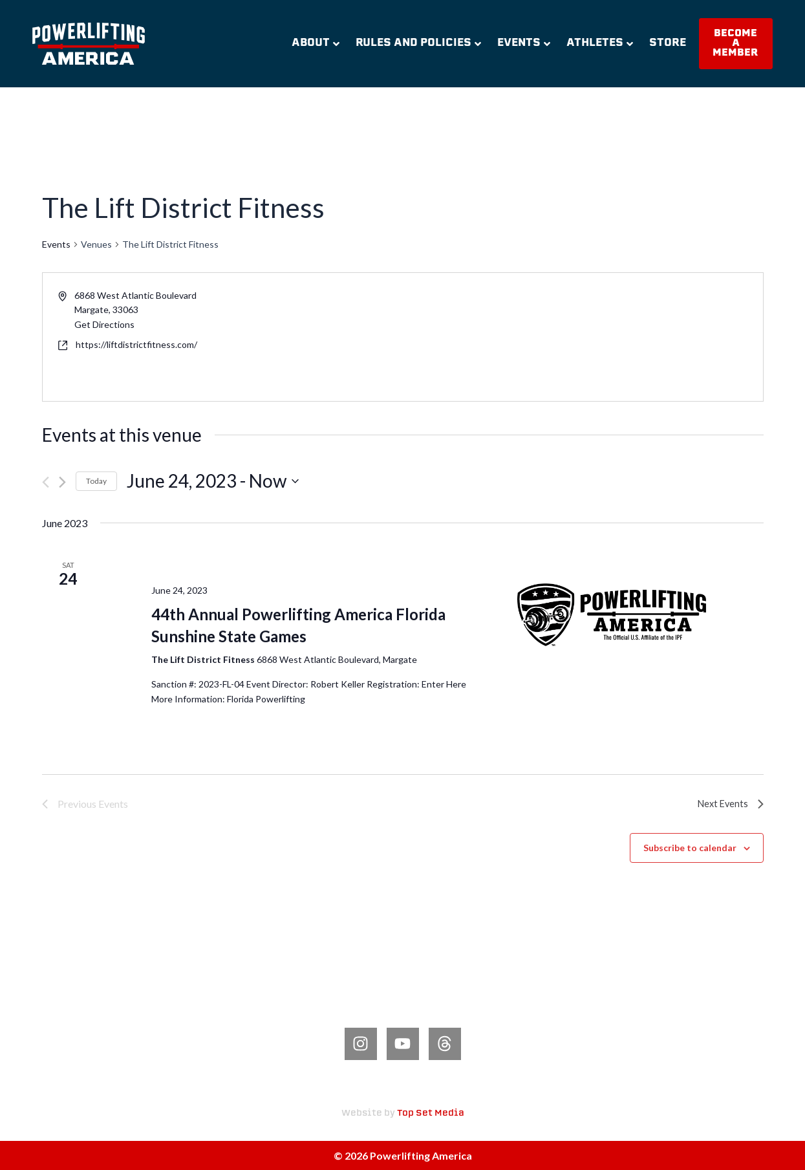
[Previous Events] (45, 482)
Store (667, 43)
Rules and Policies (418, 43)
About (315, 43)
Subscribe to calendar (689, 847)
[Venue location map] (581, 336)
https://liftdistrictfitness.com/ (136, 344)
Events (523, 43)
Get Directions (104, 324)
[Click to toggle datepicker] (213, 481)
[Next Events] (62, 482)
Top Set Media (430, 1113)
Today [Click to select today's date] (96, 481)
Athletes (599, 43)
